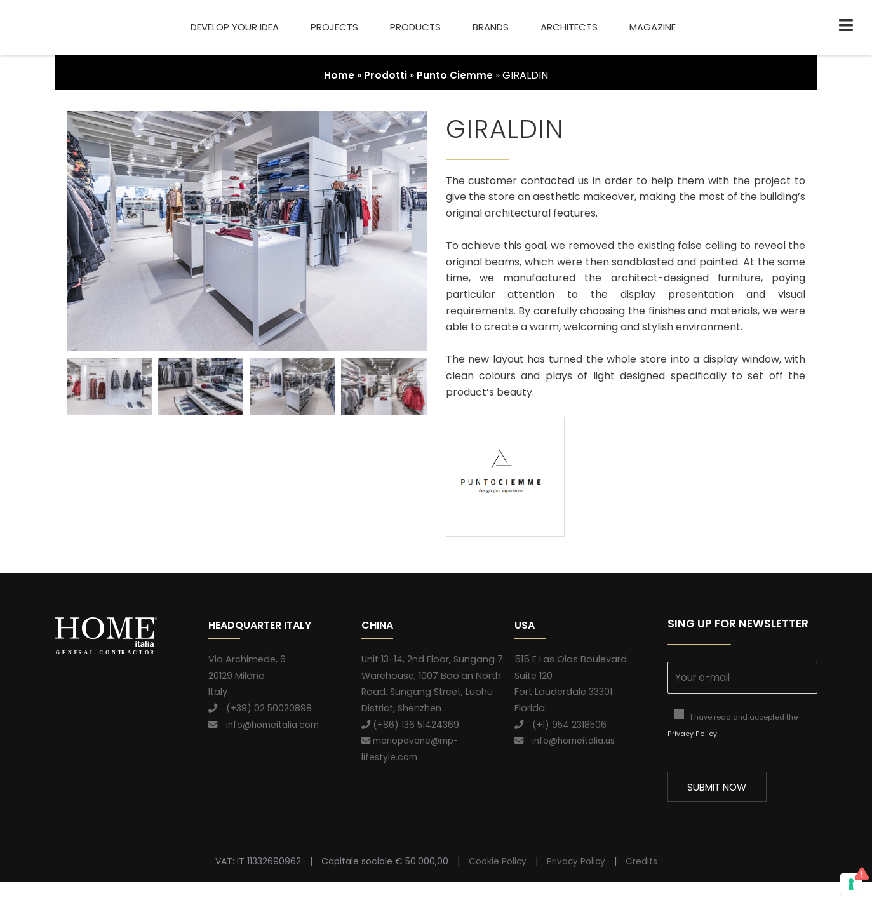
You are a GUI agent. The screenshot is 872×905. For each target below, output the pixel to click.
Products (415, 27)
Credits (642, 883)
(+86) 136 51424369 (410, 724)
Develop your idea (235, 27)
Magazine (652, 27)
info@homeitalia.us (567, 740)
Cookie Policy (496, 883)
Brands (491, 27)
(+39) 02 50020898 (260, 708)
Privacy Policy (691, 735)
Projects (334, 27)
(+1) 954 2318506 (561, 724)
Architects (569, 27)
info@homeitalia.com (267, 724)
